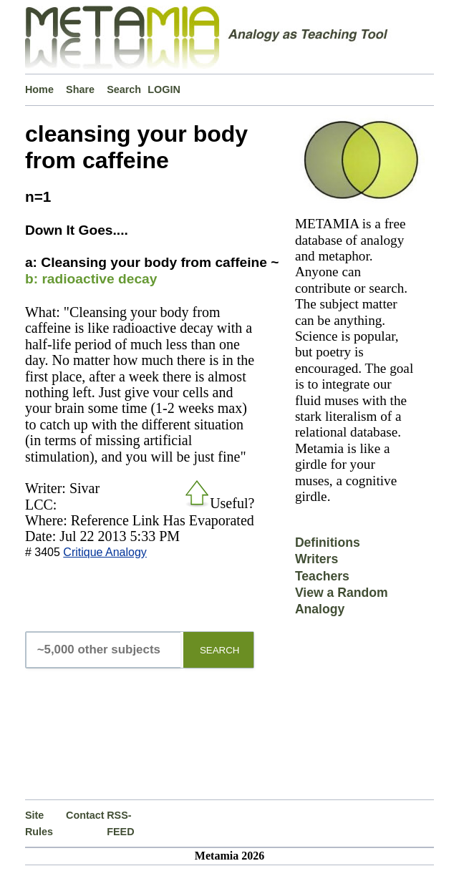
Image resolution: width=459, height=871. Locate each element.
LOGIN (164, 89)
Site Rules (39, 823)
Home (39, 89)
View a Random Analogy (341, 600)
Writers (316, 559)
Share (80, 89)
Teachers (322, 576)
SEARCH (220, 650)
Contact (85, 815)
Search (124, 89)
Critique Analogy (105, 552)
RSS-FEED (120, 823)
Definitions (327, 542)
